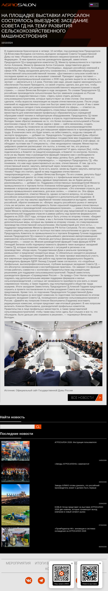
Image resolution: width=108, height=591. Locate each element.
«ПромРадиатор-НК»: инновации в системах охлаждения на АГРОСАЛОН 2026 (75, 529)
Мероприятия (18, 563)
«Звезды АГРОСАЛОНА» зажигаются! (72, 464)
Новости (76, 563)
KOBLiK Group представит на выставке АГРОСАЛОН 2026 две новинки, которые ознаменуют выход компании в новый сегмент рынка (79, 509)
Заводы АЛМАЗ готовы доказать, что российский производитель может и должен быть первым (77, 486)
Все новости (82, 397)
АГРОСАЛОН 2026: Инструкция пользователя (75, 442)
